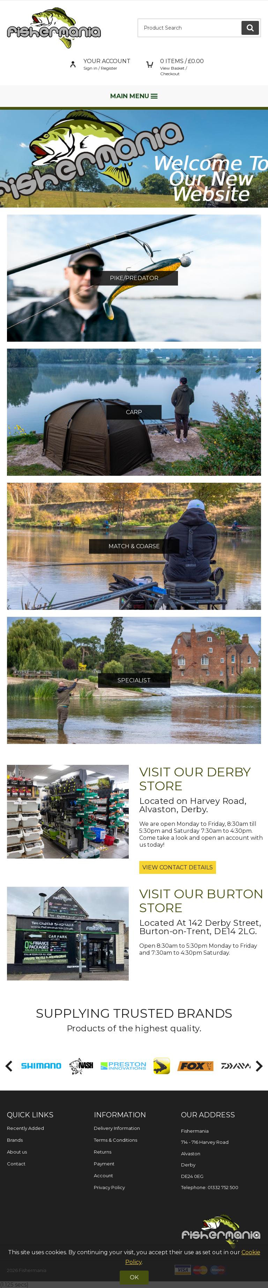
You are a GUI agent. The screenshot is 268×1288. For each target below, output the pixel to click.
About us (17, 1152)
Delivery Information (117, 1128)
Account (103, 1175)
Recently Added (25, 1128)
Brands (15, 1140)
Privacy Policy (109, 1187)
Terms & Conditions (115, 1140)
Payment (104, 1163)
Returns (102, 1152)
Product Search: (137, 18)
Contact (16, 1163)
